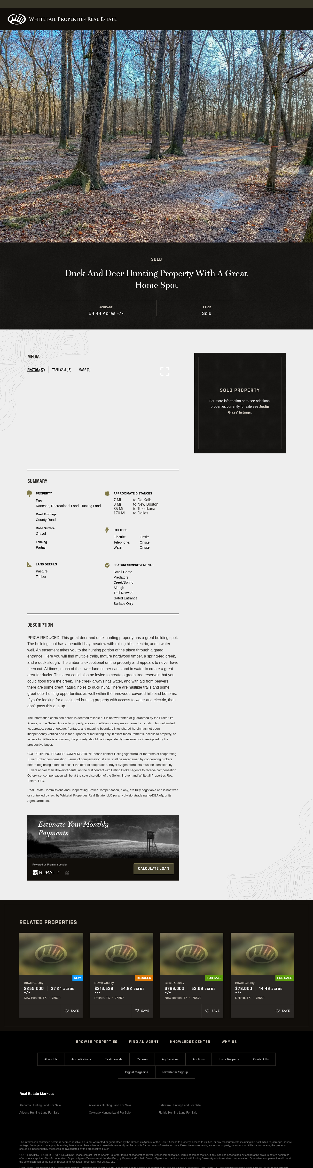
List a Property (229, 1059)
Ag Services (170, 1059)
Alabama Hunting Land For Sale (40, 1105)
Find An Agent (144, 1042)
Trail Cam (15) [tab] (61, 369)
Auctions (199, 1059)
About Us (50, 1059)
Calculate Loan (153, 868)
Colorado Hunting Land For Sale (110, 1112)
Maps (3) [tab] (84, 369)
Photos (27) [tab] (36, 369)
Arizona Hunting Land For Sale (39, 1112)
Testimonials (114, 1059)
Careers (142, 1059)
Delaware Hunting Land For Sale (179, 1105)
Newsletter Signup (175, 1072)
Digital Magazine (136, 1072)
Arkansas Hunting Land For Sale (110, 1105)
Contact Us (261, 1059)
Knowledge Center (190, 1042)
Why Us (229, 1042)
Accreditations (81, 1059)
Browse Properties (97, 1042)
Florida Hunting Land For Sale (177, 1112)
